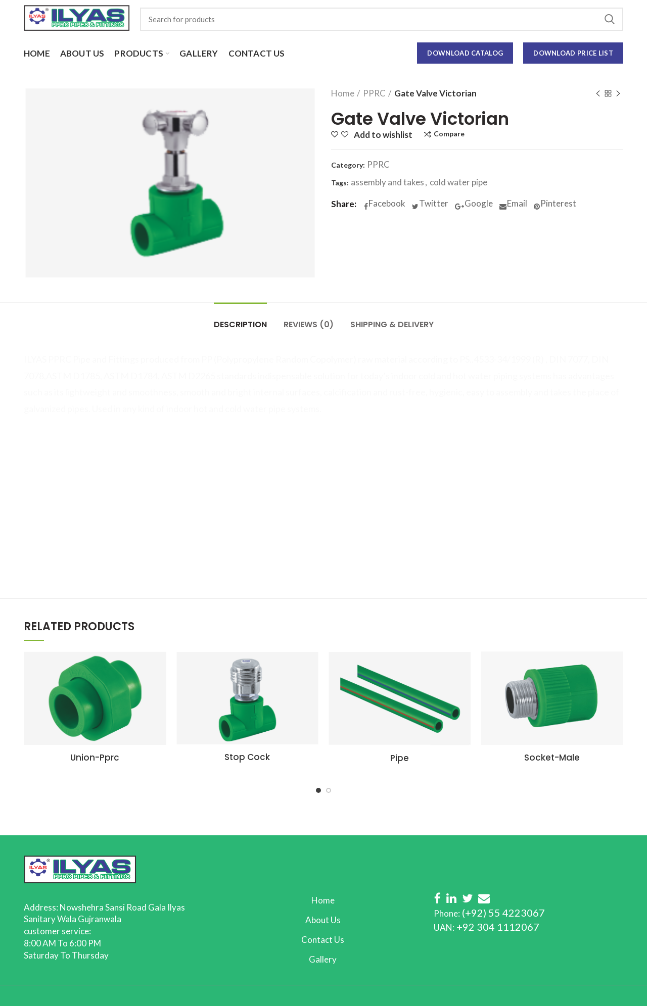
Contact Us (322, 939)
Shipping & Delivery (392, 324)
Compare (449, 134)
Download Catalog (465, 53)
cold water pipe (458, 182)
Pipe (399, 758)
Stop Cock (247, 757)
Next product (618, 94)
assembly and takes (387, 182)
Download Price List (573, 53)
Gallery (323, 959)
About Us (323, 920)
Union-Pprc (94, 757)
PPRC (374, 93)
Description (240, 324)
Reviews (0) (309, 324)
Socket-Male (552, 757)
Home (342, 93)
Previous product (598, 94)
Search (609, 19)
